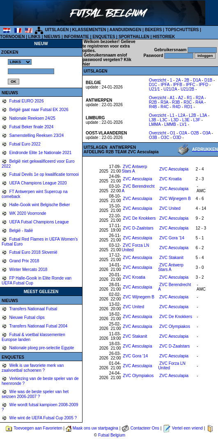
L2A (181, 115)
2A (178, 80)
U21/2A (170, 89)
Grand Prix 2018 (23, 261)
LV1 (183, 124)
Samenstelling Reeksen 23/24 (36, 135)
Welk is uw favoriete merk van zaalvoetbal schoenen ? (33, 368)
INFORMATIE (76, 36)
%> (20, 62)
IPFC (190, 84)
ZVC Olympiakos (174, 326)
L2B (192, 115)
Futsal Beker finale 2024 (31, 127)
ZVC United (170, 208)
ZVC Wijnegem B (175, 198)
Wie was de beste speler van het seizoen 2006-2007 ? (35, 394)
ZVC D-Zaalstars (138, 228)
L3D (175, 120)
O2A (183, 133)
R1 (189, 98)
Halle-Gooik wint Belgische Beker (39, 204)
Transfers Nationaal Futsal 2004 (38, 326)
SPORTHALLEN (134, 36)
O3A (206, 133)
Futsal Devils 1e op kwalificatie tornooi (43, 174)
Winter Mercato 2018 (28, 269)
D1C (153, 84)
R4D (176, 107)
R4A (199, 102)
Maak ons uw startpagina (95, 428)
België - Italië (20, 230)
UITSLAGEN (57, 29)
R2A (200, 98)
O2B (194, 133)
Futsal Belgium (111, 435)
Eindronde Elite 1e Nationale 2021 (40, 152)
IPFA (165, 84)
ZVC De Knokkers (139, 218)
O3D (177, 137)
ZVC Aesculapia (173, 169)
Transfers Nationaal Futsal (32, 309)
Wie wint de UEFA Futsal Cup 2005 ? (42, 418)
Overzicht (157, 80)
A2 (180, 98)
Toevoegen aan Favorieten (38, 428)
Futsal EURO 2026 (26, 101)
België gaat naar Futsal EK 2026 (38, 109)
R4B (153, 107)
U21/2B (187, 89)
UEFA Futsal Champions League (38, 222)
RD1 (188, 107)
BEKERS (153, 29)
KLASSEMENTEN (89, 29)
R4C (165, 107)
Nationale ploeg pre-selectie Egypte (41, 348)
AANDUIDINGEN (126, 29)
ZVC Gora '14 (171, 238)
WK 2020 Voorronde (27, 213)
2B (186, 80)
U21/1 (154, 89)
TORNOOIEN (12, 36)
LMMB (170, 124)
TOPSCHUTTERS (182, 29)
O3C (165, 137)
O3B (153, 137)
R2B (153, 102)
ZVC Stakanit (171, 257)
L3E (186, 120)
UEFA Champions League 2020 (37, 183)
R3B (176, 102)
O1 (172, 133)
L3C (163, 120)
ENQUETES (103, 36)
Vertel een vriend (187, 428)
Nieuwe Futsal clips (26, 317)
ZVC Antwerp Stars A (134, 168)
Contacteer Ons (145, 428)
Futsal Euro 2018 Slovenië (32, 252)
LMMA (155, 124)
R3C (188, 102)
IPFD (203, 84)
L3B (152, 120)
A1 (172, 98)
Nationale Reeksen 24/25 (31, 118)
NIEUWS (52, 36)
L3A (203, 115)
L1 (172, 115)
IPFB (177, 84)
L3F (196, 120)
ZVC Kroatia (170, 179)
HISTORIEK (164, 36)
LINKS (34, 36)
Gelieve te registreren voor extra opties (109, 46)
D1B (208, 80)
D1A (197, 80)
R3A (164, 102)
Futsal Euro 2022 (24, 144)
